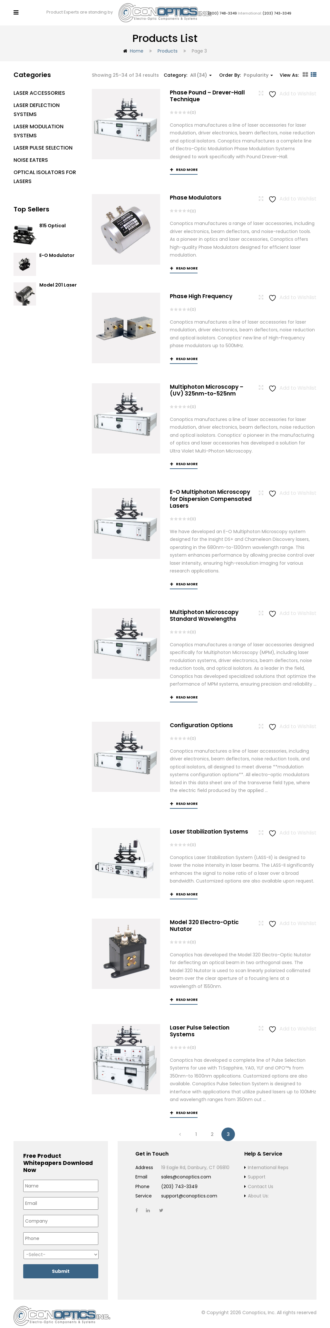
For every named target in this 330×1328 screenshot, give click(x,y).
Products (168, 46)
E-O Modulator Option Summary (59, 253)
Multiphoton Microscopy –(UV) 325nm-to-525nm (206, 385)
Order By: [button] (246, 70)
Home (136, 46)
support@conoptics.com (189, 1191)
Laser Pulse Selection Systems (199, 1026)
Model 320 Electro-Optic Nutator (204, 921)
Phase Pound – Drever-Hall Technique (207, 90)
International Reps (268, 1163)
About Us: (258, 1191)
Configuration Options (201, 720)
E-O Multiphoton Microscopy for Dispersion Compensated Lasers (211, 494)
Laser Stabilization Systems (209, 827)
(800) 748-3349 (222, 10)
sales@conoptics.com (186, 1172)
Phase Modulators (195, 193)
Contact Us (260, 1182)
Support (257, 1172)
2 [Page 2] (212, 1130)
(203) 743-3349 (277, 10)
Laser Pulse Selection (43, 142)
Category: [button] (188, 70)
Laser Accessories (39, 88)
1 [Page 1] (196, 1130)
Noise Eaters (31, 155)
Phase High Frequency (201, 291)
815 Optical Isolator (52, 223)
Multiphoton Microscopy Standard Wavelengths (204, 610)
